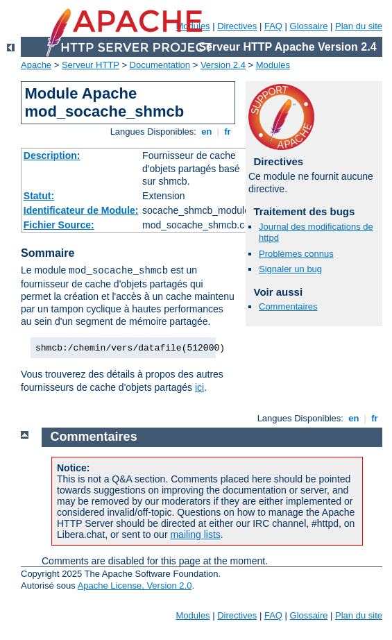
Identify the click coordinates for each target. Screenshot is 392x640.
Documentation (160, 65)
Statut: (39, 195)
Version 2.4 (223, 65)
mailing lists (195, 534)
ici (199, 387)
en (206, 131)
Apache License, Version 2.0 (135, 585)
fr (228, 131)
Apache (36, 65)
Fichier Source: (59, 224)
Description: (52, 155)
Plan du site (358, 26)
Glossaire (309, 26)
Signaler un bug (290, 269)
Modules (273, 65)
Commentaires (288, 306)
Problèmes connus (296, 254)
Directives (237, 26)
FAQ (273, 26)
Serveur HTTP (90, 65)
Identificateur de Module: (81, 210)
